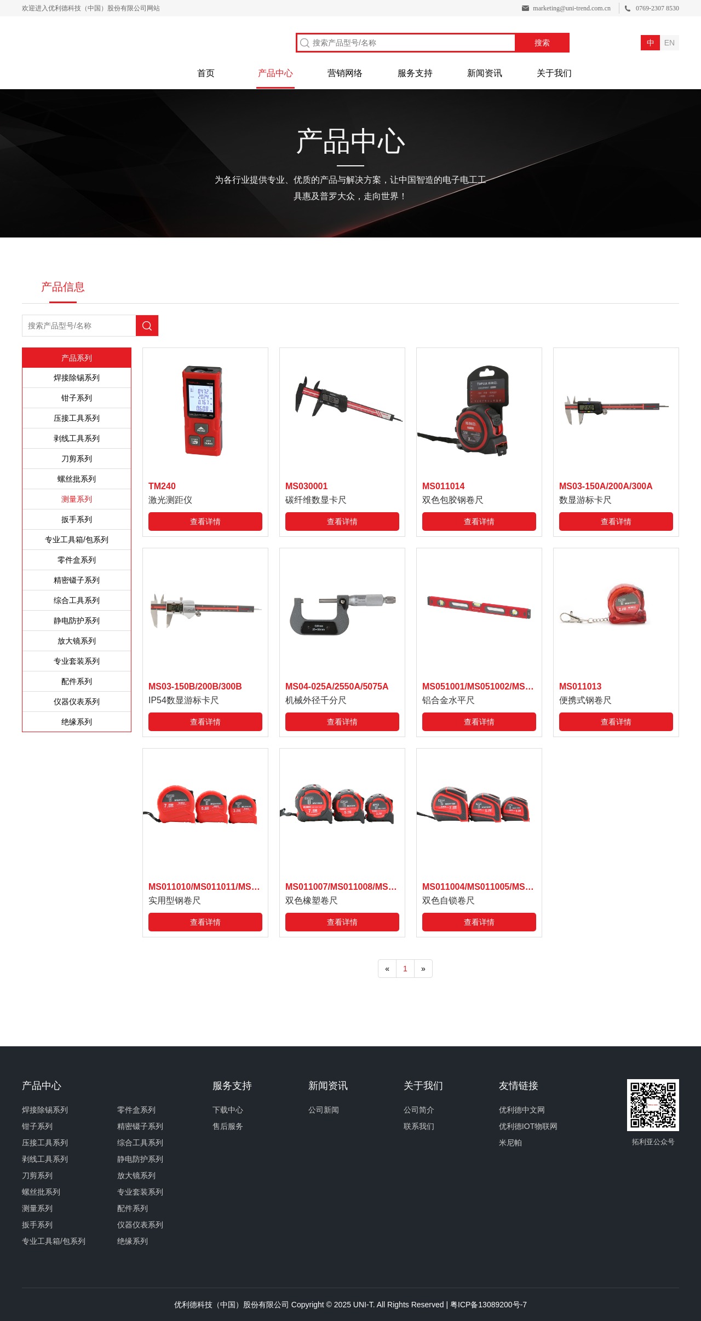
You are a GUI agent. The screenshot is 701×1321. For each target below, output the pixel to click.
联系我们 (419, 1126)
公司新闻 (323, 1109)
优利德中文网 (522, 1109)
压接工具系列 (77, 418)
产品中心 (275, 73)
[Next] (423, 968)
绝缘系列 (76, 721)
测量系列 (76, 499)
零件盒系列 (77, 559)
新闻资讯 (484, 73)
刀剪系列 (76, 458)
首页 (206, 73)
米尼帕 (510, 1142)
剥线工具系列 (77, 438)
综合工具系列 (77, 600)
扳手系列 (76, 519)
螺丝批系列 (77, 478)
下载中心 (227, 1109)
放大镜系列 (77, 640)
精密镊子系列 (77, 580)
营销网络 (345, 73)
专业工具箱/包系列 (76, 539)
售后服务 (227, 1126)
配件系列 (76, 681)
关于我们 (554, 73)
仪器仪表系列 (77, 701)
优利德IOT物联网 (528, 1126)
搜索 (542, 42)
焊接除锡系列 (77, 377)
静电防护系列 (77, 620)
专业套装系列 (77, 661)
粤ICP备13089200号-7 (488, 1304)
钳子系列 (76, 397)
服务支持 (415, 73)
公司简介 (419, 1109)
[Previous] (387, 968)
